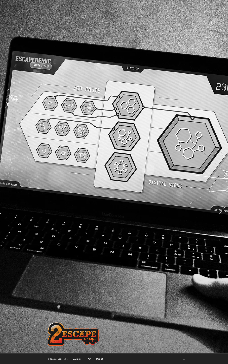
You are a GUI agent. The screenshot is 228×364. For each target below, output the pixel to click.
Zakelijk (77, 359)
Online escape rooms (57, 359)
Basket (99, 359)
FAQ (88, 359)
